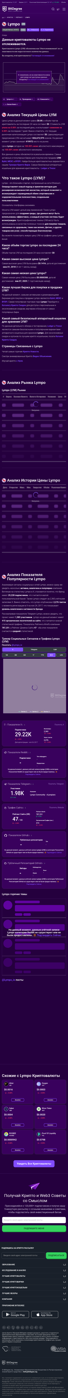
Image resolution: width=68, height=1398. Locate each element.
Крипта (11, 17)
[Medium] (27, 1327)
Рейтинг (20, 17)
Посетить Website (56, 808)
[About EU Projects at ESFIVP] (11, 1348)
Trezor (52, 168)
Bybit (4, 161)
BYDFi (18, 161)
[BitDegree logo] (9, 1363)
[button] (58, 9)
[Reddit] (36, 1327)
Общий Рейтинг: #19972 (11, 30)
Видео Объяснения (42, 356)
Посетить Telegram (56, 784)
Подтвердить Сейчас (33, 774)
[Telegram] (9, 1327)
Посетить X (59, 725)
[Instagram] (32, 1327)
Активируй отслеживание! (43, 56)
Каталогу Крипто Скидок (14, 305)
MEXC (10, 161)
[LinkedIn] (22, 1327)
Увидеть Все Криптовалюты (34, 1163)
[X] (4, 1327)
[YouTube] (13, 1327)
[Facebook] (18, 1327)
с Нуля (19, 361)
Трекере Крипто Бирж (19, 165)
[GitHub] (41, 1327)
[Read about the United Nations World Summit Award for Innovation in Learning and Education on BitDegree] (58, 1348)
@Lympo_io (17, 645)
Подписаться (56, 1255)
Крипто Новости (31, 351)
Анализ (18, 1100)
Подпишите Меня (34, 1228)
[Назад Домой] (4, 17)
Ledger (44, 168)
